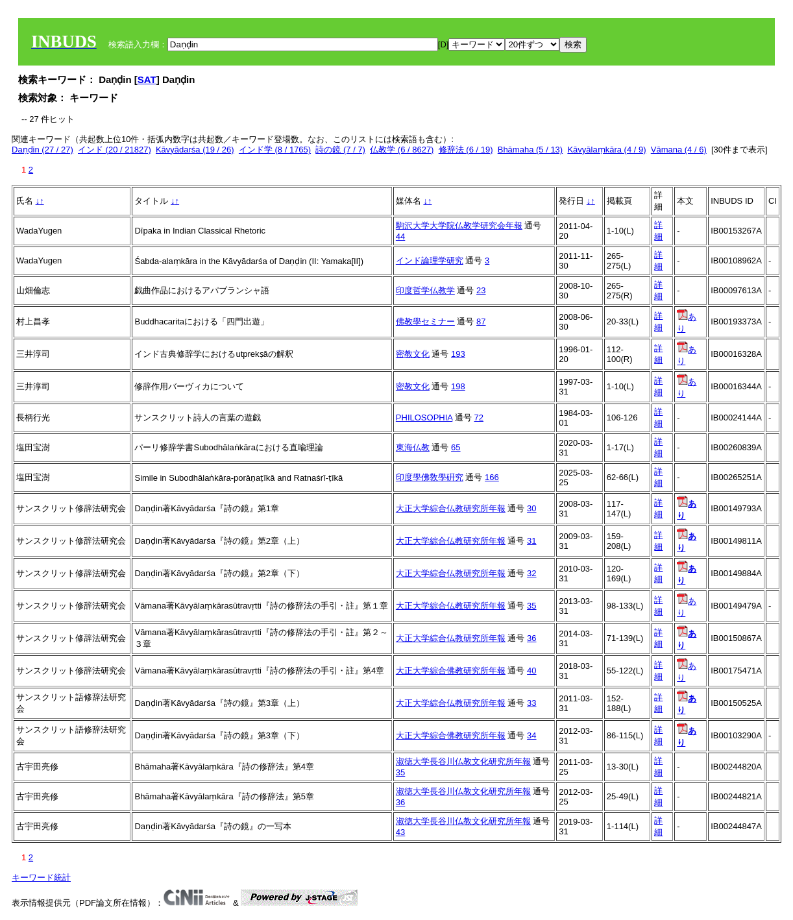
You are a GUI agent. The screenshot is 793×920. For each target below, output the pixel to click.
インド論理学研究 (429, 260)
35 (531, 606)
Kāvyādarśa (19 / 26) (195, 149)
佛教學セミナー (425, 321)
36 (531, 638)
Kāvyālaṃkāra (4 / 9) (606, 149)
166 (492, 477)
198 (458, 386)
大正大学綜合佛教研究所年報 (451, 670)
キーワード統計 (41, 877)
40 (531, 670)
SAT (147, 79)
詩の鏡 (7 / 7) (340, 149)
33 (531, 703)
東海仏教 (413, 447)
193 (458, 354)
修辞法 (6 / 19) (466, 149)
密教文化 (413, 354)
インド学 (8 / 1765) (275, 149)
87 (480, 321)
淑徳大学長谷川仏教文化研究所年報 (463, 761)
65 (455, 447)
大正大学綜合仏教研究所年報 (451, 508)
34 (531, 735)
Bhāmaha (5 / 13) (530, 149)
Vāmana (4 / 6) (679, 149)
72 (478, 417)
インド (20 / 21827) (114, 149)
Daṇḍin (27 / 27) (42, 149)
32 (531, 573)
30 (531, 508)
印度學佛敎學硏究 (429, 477)
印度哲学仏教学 (425, 290)
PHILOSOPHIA (424, 417)
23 (480, 290)
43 (400, 832)
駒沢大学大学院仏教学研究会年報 (459, 225)
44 (400, 236)
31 (531, 541)
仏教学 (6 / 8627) (401, 149)
